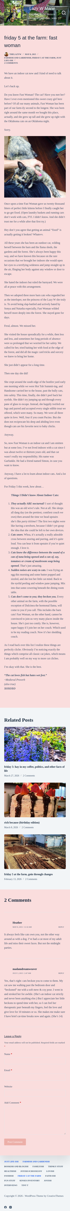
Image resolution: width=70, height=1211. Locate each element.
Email (8, 1070)
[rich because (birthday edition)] (35, 800)
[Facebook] (5, 1207)
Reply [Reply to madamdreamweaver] (61, 973)
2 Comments (11, 63)
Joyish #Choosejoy (31, 1171)
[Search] (64, 13)
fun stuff (9, 1180)
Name (8, 1054)
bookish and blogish (16, 1166)
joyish (47, 1180)
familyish (38, 1166)
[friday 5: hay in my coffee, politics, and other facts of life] (35, 744)
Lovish (50, 1171)
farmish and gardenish (17, 58)
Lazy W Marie (42, 8)
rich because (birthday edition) (22, 822)
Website (8, 1086)
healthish (10, 1171)
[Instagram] (10, 1207)
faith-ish (50, 1176)
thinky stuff (55, 1166)
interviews (10, 1185)
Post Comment (15, 1142)
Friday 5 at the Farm (43, 58)
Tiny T (25, 1185)
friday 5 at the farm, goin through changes (28, 874)
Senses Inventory (30, 1180)
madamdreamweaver (25, 969)
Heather (17, 922)
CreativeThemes (55, 1196)
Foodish (8, 1176)
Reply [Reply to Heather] (61, 927)
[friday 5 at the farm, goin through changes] (35, 851)
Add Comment (12, 1103)
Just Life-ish (11, 1161)
